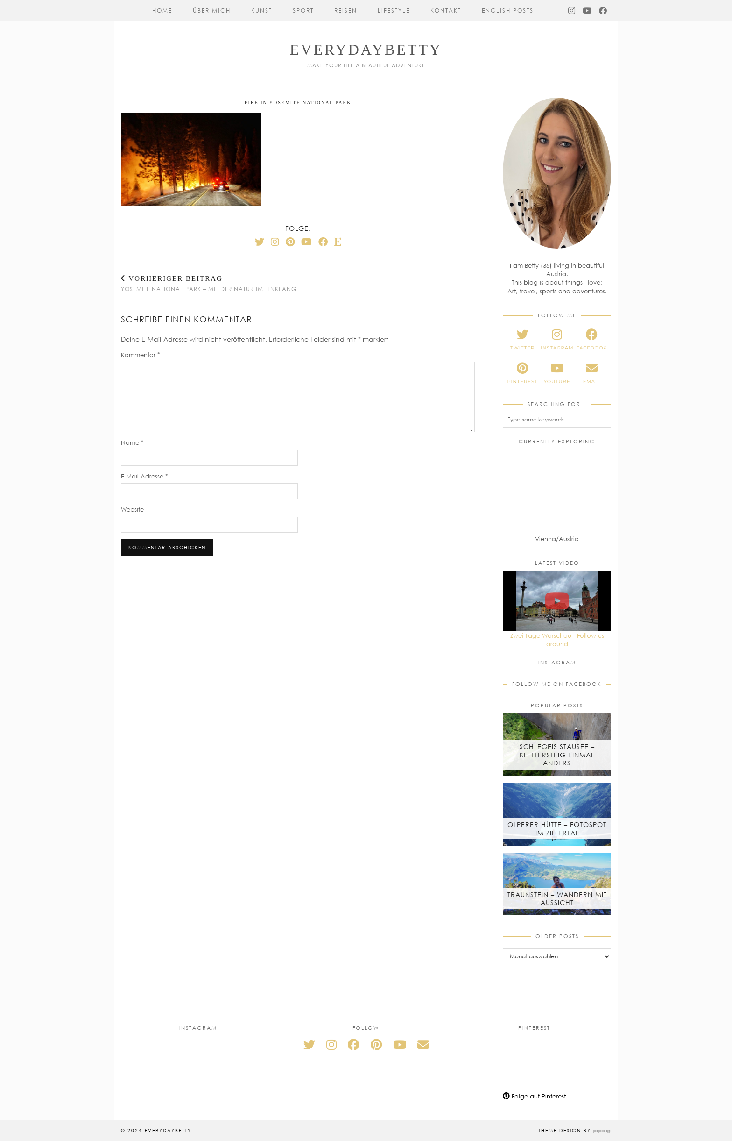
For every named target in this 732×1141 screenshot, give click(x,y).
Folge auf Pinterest (534, 1096)
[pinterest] (522, 373)
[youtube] (557, 373)
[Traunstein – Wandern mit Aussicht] (557, 884)
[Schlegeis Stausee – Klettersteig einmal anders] (557, 744)
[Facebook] (603, 10)
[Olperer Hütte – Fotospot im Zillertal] (557, 814)
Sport (303, 10)
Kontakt (445, 10)
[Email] (423, 1044)
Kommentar (140, 354)
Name (132, 442)
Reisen (345, 10)
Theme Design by (574, 1130)
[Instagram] (572, 10)
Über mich (212, 10)
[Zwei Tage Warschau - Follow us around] (557, 600)
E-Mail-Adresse (144, 476)
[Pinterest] (290, 241)
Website (132, 509)
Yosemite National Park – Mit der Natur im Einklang (208, 283)
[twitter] (522, 340)
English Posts (508, 10)
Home (162, 10)
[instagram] (557, 340)
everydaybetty (366, 49)
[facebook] (591, 340)
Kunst (261, 10)
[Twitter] (259, 241)
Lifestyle (394, 10)
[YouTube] (587, 10)
